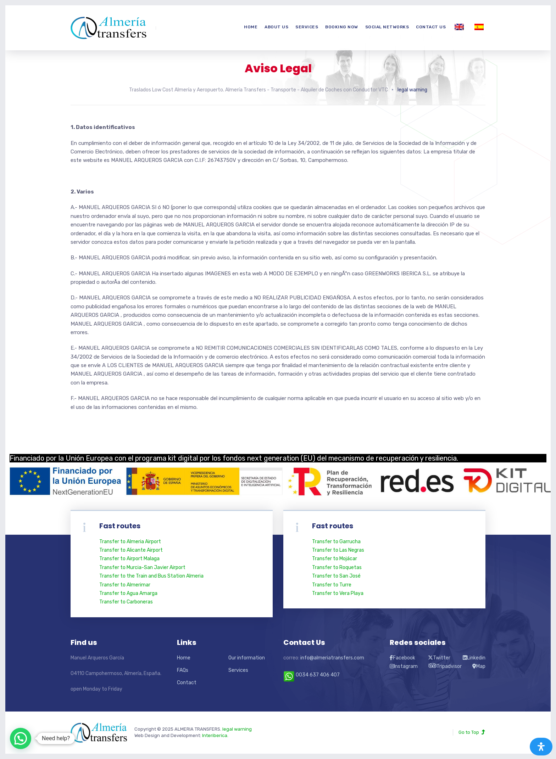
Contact (186, 683)
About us (276, 26)
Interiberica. (215, 735)
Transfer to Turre (331, 585)
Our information (246, 658)
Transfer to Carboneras (126, 602)
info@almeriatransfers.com (332, 658)
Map (478, 666)
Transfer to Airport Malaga (129, 559)
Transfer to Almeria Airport (130, 542)
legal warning (237, 729)
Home (250, 26)
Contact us (431, 26)
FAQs (182, 670)
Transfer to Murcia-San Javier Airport (142, 567)
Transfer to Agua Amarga (128, 593)
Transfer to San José (336, 576)
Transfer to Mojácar (334, 559)
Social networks (387, 26)
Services (306, 26)
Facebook (402, 658)
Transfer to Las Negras (338, 550)
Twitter (439, 658)
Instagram (404, 666)
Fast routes (332, 526)
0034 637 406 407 (311, 675)
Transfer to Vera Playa (337, 593)
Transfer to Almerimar (124, 585)
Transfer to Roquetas (337, 567)
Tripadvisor (445, 666)
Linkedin (474, 658)
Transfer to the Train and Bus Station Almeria (151, 576)
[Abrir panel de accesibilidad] (541, 746)
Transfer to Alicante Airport (131, 550)
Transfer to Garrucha (336, 542)
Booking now (341, 26)
